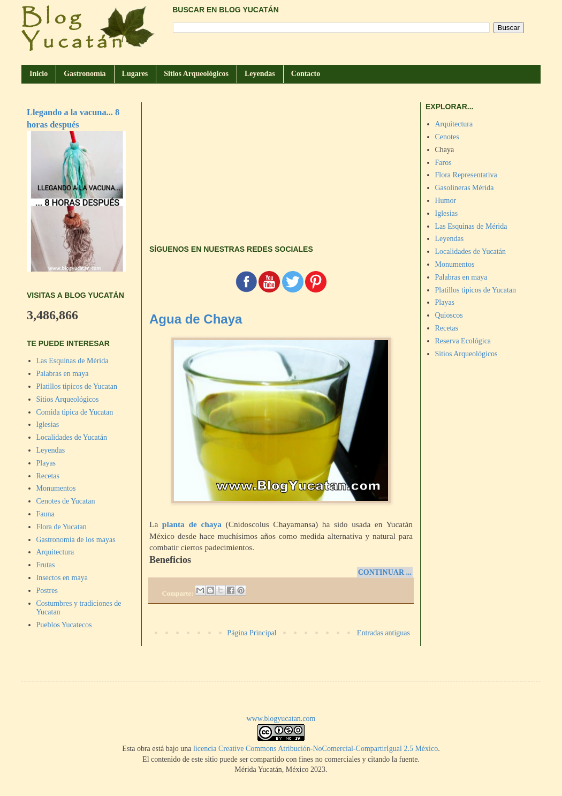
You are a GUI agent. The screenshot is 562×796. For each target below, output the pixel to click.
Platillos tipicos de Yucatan (77, 386)
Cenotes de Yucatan (65, 501)
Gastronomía (84, 74)
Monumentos (56, 488)
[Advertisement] (281, 165)
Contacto (305, 74)
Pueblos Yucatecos (64, 625)
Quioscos (449, 315)
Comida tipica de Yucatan (74, 412)
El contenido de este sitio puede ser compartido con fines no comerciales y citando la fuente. (281, 759)
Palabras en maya (62, 374)
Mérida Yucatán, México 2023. (280, 769)
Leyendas (260, 74)
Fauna (45, 514)
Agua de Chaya (195, 319)
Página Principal (251, 633)
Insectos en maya (62, 578)
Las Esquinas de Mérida (72, 361)
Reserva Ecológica (463, 341)
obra (143, 749)
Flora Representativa (466, 175)
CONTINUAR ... (385, 572)
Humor (446, 201)
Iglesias (47, 424)
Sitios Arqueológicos (196, 74)
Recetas (48, 476)
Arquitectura (55, 552)
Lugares (135, 74)
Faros (443, 163)
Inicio (38, 74)
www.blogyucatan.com (281, 719)
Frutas (45, 565)
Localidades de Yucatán (71, 437)
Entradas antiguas (383, 633)
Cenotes (447, 137)
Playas (46, 463)
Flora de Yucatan (61, 527)
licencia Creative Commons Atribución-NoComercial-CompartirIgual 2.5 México (315, 749)
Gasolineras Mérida (464, 188)
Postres (47, 591)
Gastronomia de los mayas (76, 540)
